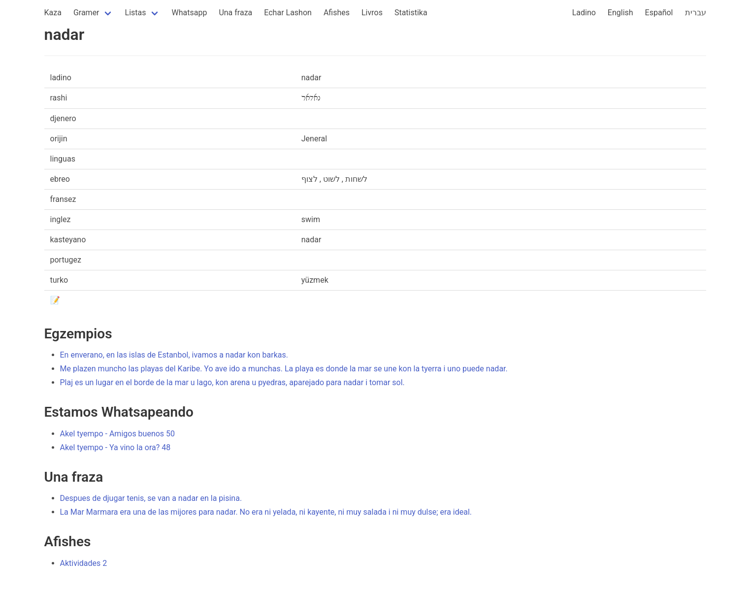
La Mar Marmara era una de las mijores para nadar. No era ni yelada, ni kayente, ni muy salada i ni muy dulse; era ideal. (266, 512)
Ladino (584, 12)
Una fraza (235, 12)
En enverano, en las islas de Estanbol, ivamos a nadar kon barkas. (174, 355)
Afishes (337, 12)
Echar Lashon (288, 12)
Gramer (86, 12)
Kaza (53, 12)
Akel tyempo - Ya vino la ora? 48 (115, 447)
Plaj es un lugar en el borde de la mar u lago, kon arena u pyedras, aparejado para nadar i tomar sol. (232, 382)
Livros (372, 12)
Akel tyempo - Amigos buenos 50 (117, 433)
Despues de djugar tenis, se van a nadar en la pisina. (151, 498)
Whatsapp (189, 12)
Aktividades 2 (83, 563)
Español (659, 12)
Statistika (410, 12)
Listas (135, 12)
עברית (695, 12)
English (620, 12)
